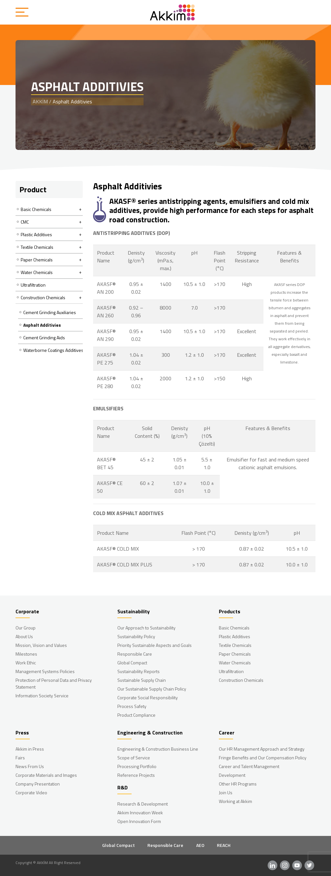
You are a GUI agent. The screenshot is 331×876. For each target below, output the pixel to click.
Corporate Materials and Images (46, 775)
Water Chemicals (235, 662)
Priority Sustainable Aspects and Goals (154, 645)
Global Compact (132, 662)
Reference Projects (136, 775)
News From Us (30, 766)
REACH (223, 845)
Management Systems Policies (45, 671)
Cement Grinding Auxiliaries (49, 312)
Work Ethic (26, 662)
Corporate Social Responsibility (147, 697)
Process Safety (131, 706)
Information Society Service (42, 695)
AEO (200, 845)
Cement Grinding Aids (44, 337)
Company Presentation (38, 783)
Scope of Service (133, 757)
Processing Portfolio (136, 766)
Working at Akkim (235, 801)
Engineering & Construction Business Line (157, 748)
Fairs (20, 757)
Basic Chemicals (234, 627)
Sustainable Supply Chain (141, 680)
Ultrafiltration (33, 284)
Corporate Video (31, 792)
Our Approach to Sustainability (146, 627)
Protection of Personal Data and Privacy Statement (54, 683)
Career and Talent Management (249, 766)
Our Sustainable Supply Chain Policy (151, 688)
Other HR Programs (238, 783)
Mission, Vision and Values (41, 645)
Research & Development (142, 803)
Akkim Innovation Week (140, 812)
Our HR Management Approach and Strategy (261, 748)
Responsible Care (134, 653)
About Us (24, 636)
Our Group (26, 627)
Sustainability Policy (136, 636)
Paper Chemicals (235, 653)
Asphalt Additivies (42, 325)
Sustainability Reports (138, 671)
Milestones (26, 653)
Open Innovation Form (139, 821)
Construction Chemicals (241, 680)
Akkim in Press (30, 748)
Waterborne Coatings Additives (53, 350)
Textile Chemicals (235, 645)
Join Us (225, 792)
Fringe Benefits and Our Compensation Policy (262, 757)
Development (232, 775)
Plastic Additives (234, 636)
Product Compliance (136, 715)
